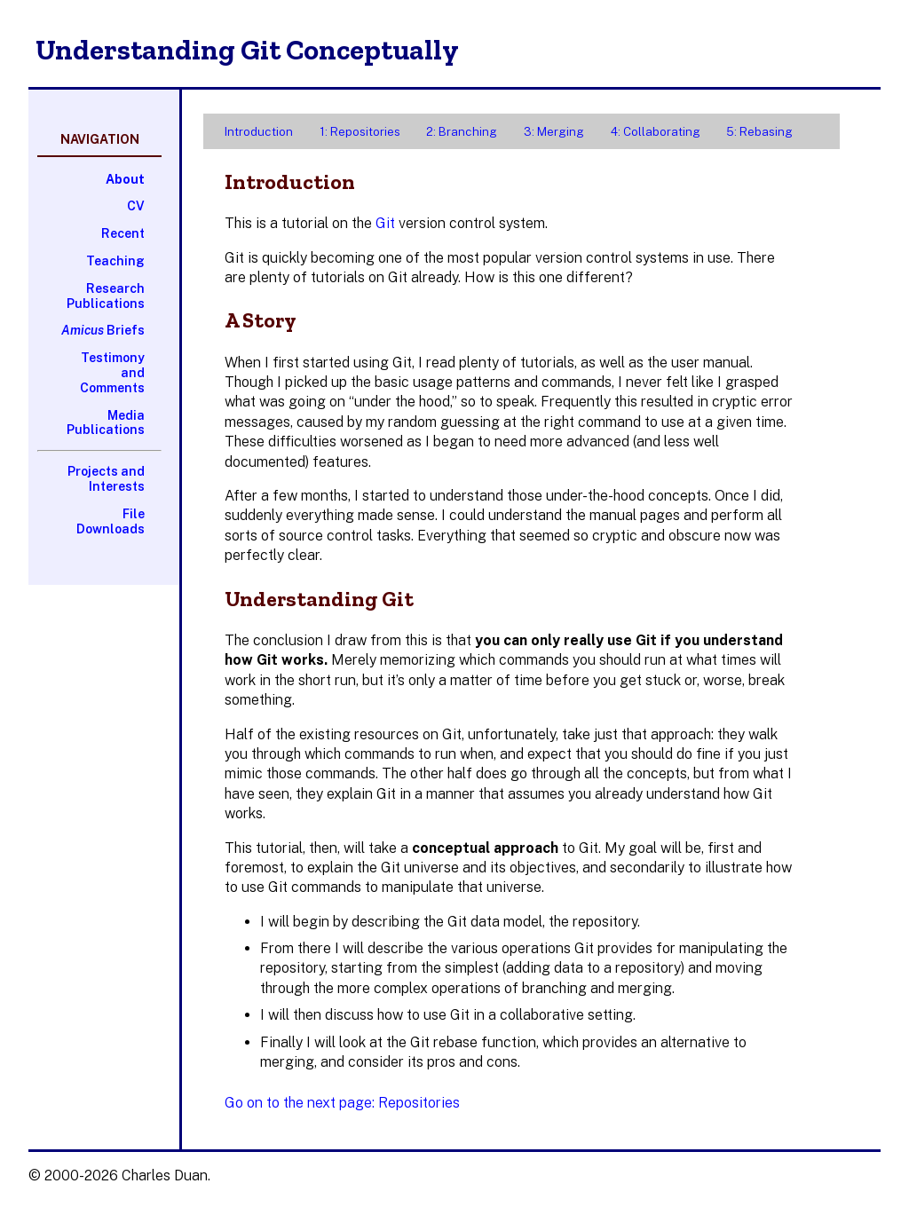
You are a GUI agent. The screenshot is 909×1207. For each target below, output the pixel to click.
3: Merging (554, 131)
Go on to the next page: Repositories (342, 1102)
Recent (123, 233)
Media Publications (106, 423)
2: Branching (461, 131)
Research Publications (106, 296)
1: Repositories (360, 131)
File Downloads (110, 521)
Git (385, 223)
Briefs (103, 330)
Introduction (259, 131)
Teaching (115, 261)
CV (136, 206)
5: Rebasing (759, 131)
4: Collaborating (655, 131)
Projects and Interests (106, 478)
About (125, 179)
